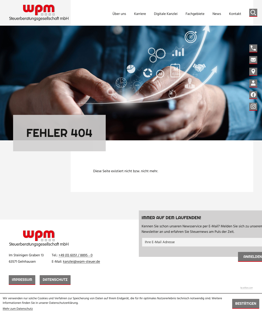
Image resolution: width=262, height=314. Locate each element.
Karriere (140, 14)
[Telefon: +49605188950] (76, 255)
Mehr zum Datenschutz (18, 309)
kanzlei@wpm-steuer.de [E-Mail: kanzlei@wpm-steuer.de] (81, 262)
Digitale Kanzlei (166, 14)
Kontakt (235, 14)
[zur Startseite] (39, 12)
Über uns (119, 14)
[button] (253, 48)
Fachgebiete (195, 14)
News (217, 14)
